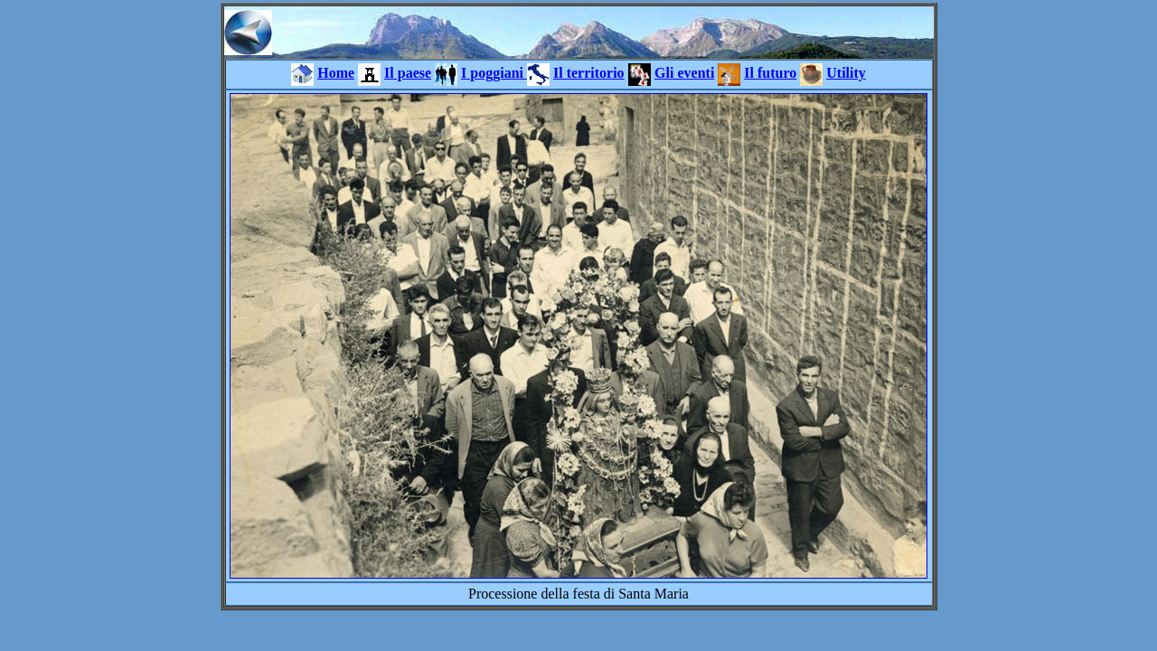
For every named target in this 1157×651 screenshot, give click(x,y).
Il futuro (770, 72)
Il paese (407, 72)
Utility (846, 72)
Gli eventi (684, 72)
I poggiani (494, 72)
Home (335, 72)
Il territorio (589, 72)
